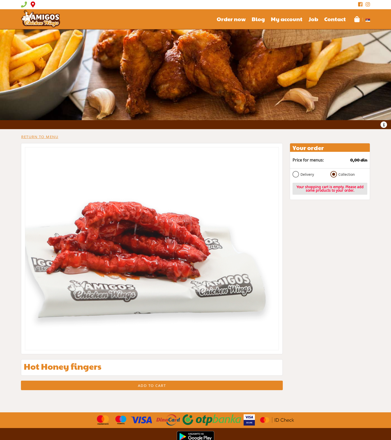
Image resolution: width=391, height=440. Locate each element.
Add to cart (152, 385)
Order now (231, 19)
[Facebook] (360, 4)
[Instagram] (368, 4)
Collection (342, 174)
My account (286, 19)
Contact (335, 19)
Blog (258, 19)
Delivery (303, 174)
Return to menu (39, 136)
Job (313, 19)
